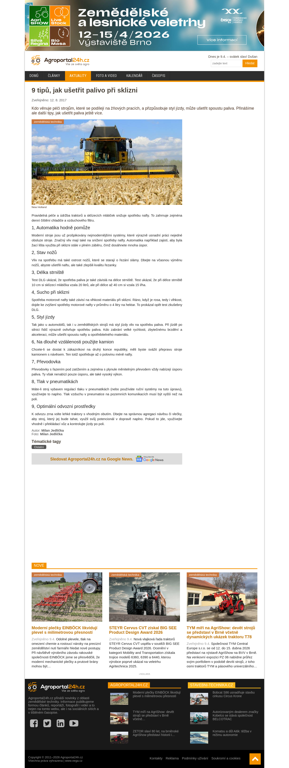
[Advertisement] (107, 514)
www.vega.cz (73, 760)
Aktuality (78, 76)
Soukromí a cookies (225, 758)
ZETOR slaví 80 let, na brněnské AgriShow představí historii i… (156, 733)
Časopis (158, 76)
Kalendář (134, 76)
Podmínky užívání (195, 758)
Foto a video (106, 76)
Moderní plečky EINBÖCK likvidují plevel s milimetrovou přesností (157, 694)
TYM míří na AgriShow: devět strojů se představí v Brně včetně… (153, 715)
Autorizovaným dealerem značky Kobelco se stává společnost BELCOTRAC (235, 715)
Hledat (249, 63)
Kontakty (156, 758)
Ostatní (39, 447)
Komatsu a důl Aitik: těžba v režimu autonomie (232, 733)
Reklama (172, 758)
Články (54, 76)
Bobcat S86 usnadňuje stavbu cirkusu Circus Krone (234, 694)
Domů (33, 76)
